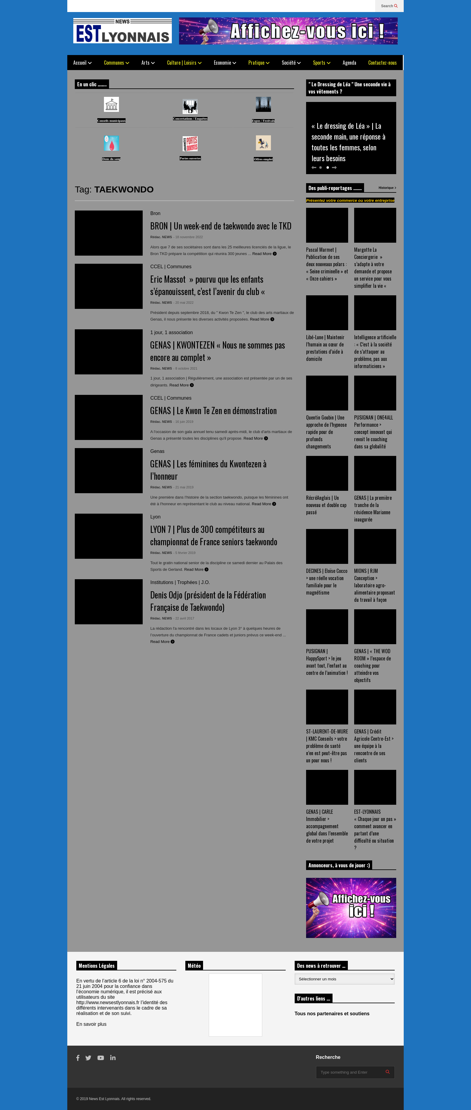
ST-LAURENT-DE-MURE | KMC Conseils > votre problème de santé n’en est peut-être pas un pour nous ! (327, 746)
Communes (116, 62)
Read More (264, 253)
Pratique (259, 62)
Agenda (349, 62)
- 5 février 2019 (184, 553)
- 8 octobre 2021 (185, 368)
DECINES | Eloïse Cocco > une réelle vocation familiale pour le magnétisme (326, 581)
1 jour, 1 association (171, 332)
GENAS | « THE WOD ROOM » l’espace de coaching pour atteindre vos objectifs (372, 665)
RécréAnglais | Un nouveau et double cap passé (326, 505)
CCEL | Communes (170, 266)
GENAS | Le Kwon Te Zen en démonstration (213, 410)
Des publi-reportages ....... (335, 188)
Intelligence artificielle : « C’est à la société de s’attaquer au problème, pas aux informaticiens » (375, 352)
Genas (157, 451)
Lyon (155, 516)
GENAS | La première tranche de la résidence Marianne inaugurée (373, 508)
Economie (225, 62)
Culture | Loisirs (184, 62)
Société (291, 62)
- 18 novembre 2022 (188, 237)
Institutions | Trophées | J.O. (180, 582)
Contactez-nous (382, 62)
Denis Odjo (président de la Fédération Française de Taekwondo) (208, 601)
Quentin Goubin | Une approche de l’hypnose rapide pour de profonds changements (326, 432)
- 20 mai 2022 (183, 302)
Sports (322, 62)
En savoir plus (91, 1024)
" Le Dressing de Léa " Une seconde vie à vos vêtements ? (349, 88)
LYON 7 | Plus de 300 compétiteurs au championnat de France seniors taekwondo (213, 535)
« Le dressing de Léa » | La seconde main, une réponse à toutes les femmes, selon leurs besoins (348, 141)
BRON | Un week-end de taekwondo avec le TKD (220, 226)
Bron (155, 213)
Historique (387, 187)
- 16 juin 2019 (183, 421)
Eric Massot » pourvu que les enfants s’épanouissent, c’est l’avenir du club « (208, 285)
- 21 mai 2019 (183, 487)
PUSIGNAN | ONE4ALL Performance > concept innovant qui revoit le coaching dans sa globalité (373, 432)
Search (389, 6)
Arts (148, 62)
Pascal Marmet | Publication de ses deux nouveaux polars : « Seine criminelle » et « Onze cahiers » (327, 264)
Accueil (82, 62)
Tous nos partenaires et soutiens (332, 1013)
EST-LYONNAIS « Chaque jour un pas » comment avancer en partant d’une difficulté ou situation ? (375, 829)
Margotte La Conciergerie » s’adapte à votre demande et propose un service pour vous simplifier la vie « (373, 267)
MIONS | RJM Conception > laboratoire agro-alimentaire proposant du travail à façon (374, 585)
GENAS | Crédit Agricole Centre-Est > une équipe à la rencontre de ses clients (374, 746)
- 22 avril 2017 (183, 618)
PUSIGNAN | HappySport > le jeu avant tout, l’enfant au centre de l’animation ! (327, 661)
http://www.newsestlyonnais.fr (107, 1002)
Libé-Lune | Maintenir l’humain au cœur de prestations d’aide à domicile (325, 348)
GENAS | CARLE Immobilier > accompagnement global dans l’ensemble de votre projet (327, 826)
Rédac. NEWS (161, 237)
